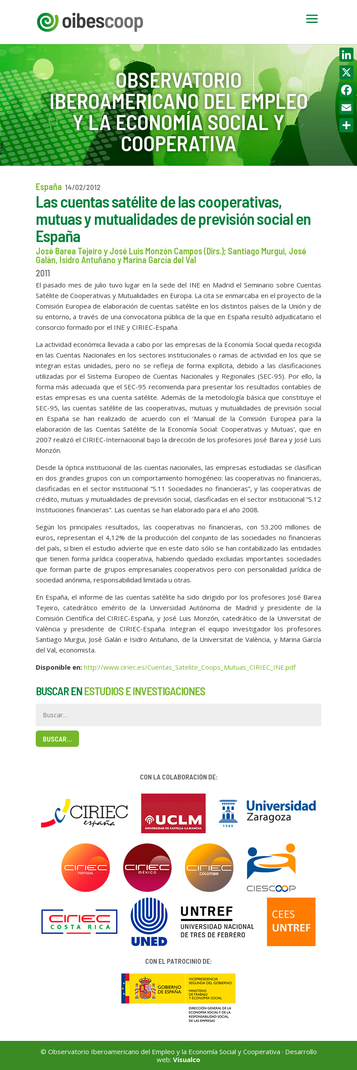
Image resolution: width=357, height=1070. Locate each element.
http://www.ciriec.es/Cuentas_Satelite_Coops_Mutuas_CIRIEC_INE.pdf (190, 667)
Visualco (186, 1059)
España (49, 186)
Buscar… (57, 738)
